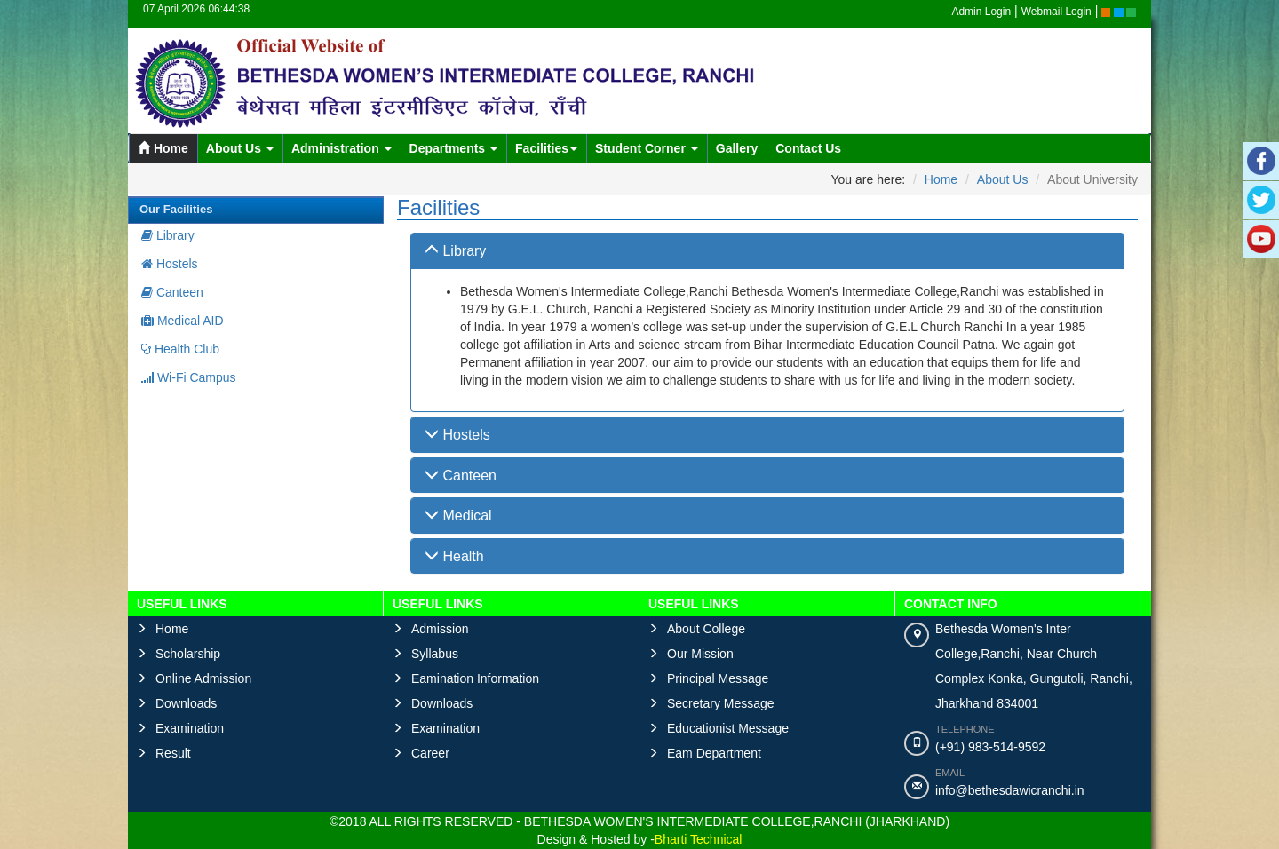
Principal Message (717, 678)
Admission (440, 629)
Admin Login (981, 11)
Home (163, 148)
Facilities (546, 148)
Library (168, 235)
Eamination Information (475, 678)
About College (706, 629)
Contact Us (808, 148)
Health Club (180, 349)
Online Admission (203, 678)
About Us (240, 148)
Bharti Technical (699, 839)
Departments (453, 148)
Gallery (737, 148)
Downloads (186, 703)
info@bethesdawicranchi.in (1009, 790)
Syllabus (434, 654)
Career (430, 753)
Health (454, 556)
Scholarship (187, 654)
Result (173, 753)
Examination (189, 728)
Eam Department (714, 753)
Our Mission (700, 654)
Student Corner (646, 148)
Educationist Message (728, 728)
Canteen (172, 292)
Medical (458, 515)
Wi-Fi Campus (188, 377)
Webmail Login (1056, 11)
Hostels (169, 264)
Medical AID (182, 320)
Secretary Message (721, 703)
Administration (341, 148)
